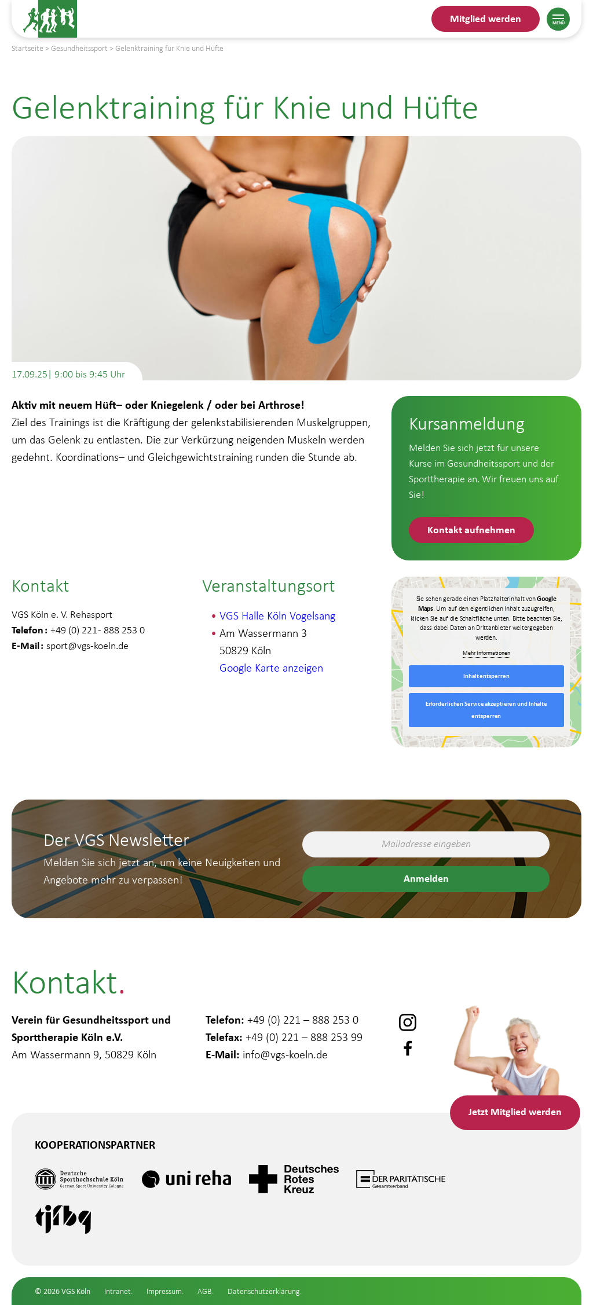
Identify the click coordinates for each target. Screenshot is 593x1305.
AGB (204, 1291)
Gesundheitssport (78, 1261)
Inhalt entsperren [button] (486, 676)
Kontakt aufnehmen (471, 529)
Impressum (164, 1291)
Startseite (27, 48)
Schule (43, 1295)
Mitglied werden (485, 18)
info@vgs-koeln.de (285, 1054)
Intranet (117, 1291)
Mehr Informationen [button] (486, 653)
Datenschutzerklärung (264, 1291)
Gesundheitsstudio (81, 1227)
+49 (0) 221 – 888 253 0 (302, 1020)
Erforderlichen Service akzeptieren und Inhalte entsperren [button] (486, 709)
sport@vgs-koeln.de (87, 645)
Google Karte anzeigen (271, 668)
